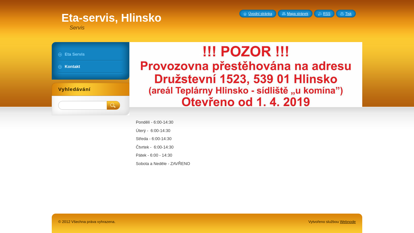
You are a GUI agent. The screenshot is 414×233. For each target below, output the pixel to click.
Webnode (348, 222)
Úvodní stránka (260, 14)
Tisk (348, 14)
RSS (326, 14)
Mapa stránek (297, 14)
